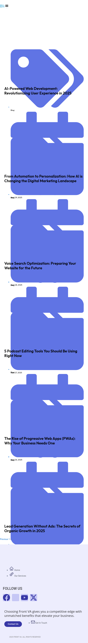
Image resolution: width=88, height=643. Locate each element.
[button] (6, 5)
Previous (4, 539)
